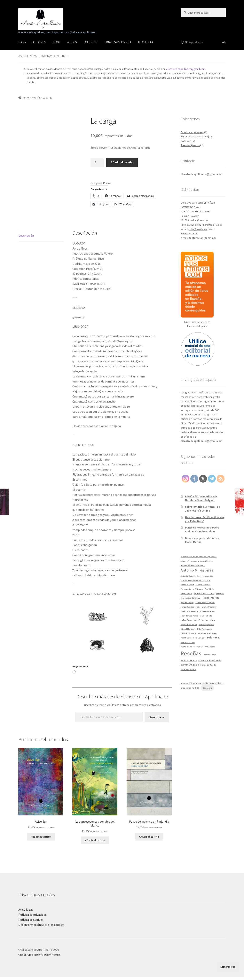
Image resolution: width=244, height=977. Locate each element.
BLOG (56, 42)
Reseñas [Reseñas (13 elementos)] (191, 653)
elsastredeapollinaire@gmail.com (185, 69)
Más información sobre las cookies (41, 925)
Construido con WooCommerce (39, 955)
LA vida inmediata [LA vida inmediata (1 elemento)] (206, 620)
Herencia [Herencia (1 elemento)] (220, 593)
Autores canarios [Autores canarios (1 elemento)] (205, 576)
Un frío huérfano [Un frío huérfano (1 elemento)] (188, 669)
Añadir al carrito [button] (41, 836)
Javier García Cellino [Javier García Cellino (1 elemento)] (205, 602)
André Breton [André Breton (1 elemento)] (206, 561)
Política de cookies (30, 920)
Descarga (207, 688)
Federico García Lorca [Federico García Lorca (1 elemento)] (204, 593)
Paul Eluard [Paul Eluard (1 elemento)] (186, 638)
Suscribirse (156, 717)
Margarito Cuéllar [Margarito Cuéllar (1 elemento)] (189, 624)
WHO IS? (72, 42)
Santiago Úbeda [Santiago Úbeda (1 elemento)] (208, 665)
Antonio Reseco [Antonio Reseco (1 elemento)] (188, 576)
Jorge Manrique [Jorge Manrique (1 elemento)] (188, 607)
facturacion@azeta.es (202, 238)
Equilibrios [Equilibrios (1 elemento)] (210, 589)
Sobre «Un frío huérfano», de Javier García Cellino (202, 508)
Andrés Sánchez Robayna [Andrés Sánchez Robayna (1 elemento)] (193, 565)
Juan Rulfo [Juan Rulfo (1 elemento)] (207, 616)
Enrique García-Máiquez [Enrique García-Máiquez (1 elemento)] (192, 589)
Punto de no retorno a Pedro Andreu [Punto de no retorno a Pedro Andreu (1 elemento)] (198, 646)
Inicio (22, 42)
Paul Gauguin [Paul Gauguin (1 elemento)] (199, 638)
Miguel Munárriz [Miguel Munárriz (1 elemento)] (188, 629)
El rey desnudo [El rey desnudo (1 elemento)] (203, 584)
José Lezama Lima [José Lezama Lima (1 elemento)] (189, 611)
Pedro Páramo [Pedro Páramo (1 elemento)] (188, 642)
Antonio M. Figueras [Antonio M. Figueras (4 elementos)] (197, 570)
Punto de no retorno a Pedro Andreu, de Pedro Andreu (202, 529)
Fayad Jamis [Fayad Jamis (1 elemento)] (186, 593)
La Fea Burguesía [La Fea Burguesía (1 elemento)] (188, 620)
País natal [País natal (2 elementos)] (213, 637)
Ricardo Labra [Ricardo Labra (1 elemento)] (209, 654)
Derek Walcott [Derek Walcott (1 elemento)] (187, 584)
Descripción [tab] (26, 235)
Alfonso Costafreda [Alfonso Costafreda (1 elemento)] (190, 561)
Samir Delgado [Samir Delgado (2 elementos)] (190, 664)
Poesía (36, 97)
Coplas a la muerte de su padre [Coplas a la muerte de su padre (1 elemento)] (195, 580)
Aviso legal (25, 909)
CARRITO (91, 42)
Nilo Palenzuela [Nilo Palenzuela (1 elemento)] (204, 629)
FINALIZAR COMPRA (117, 42)
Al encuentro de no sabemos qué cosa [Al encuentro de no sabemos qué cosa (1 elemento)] (198, 556)
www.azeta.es (189, 233)
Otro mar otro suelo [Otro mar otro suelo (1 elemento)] (207, 633)
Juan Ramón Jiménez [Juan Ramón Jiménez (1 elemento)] (191, 616)
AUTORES (39, 42)
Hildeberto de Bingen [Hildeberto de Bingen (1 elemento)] (191, 598)
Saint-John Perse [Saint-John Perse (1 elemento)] (189, 660)
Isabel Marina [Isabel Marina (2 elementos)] (211, 597)
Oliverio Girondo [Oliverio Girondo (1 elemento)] (189, 633)
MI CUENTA (145, 42)
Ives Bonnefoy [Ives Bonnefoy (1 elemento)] (187, 602)
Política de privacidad (32, 914)
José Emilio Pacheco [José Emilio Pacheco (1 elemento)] (206, 607)
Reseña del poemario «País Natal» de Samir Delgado (201, 498)
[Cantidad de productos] (97, 162)
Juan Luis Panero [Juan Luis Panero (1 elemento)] (207, 611)
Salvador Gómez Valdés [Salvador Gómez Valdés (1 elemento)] (209, 660)
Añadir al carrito (122, 162)
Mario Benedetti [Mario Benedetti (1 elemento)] (206, 624)
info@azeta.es (198, 229)
